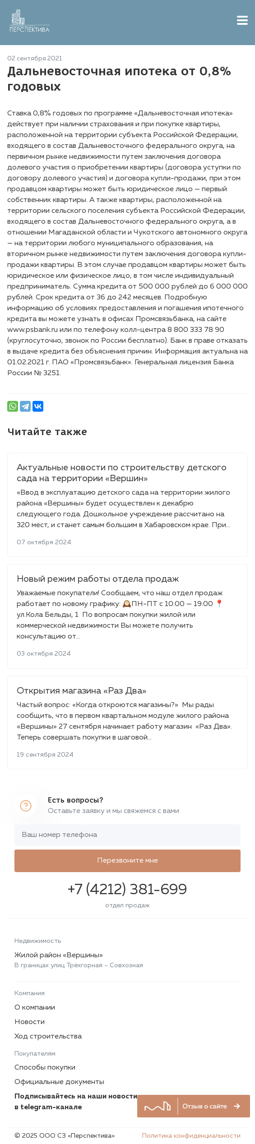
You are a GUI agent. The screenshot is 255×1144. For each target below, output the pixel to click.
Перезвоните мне (127, 860)
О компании (34, 1007)
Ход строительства (48, 1036)
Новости (29, 1022)
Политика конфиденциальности (191, 1136)
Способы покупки (44, 1067)
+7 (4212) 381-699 (127, 890)
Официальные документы (59, 1082)
